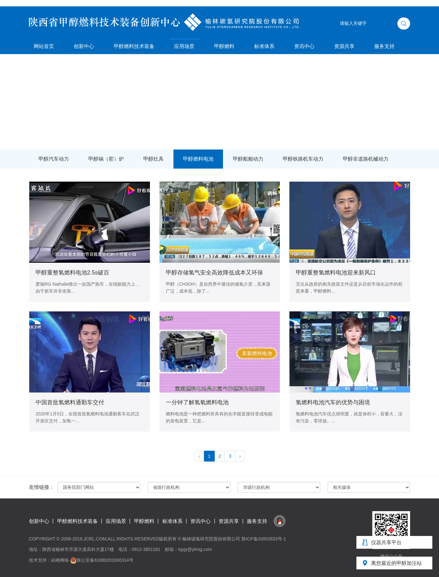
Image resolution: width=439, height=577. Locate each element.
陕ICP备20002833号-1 (263, 538)
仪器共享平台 (386, 542)
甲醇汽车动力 (53, 159)
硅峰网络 (60, 560)
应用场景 (184, 46)
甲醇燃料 (224, 46)
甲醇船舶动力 (248, 159)
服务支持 (384, 46)
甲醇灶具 (153, 159)
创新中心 (84, 46)
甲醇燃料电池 (198, 159)
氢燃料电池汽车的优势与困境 (333, 402)
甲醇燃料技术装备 (134, 46)
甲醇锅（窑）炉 (106, 159)
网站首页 (44, 46)
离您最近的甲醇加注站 (396, 563)
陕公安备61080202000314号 (101, 560)
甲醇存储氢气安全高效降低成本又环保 (214, 272)
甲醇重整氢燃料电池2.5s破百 (72, 272)
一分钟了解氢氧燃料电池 (197, 402)
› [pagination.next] (240, 456)
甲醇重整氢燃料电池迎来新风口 (336, 272)
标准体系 (264, 46)
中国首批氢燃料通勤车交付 (70, 402)
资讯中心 (304, 46)
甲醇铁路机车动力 (303, 159)
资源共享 (344, 46)
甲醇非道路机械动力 (365, 159)
